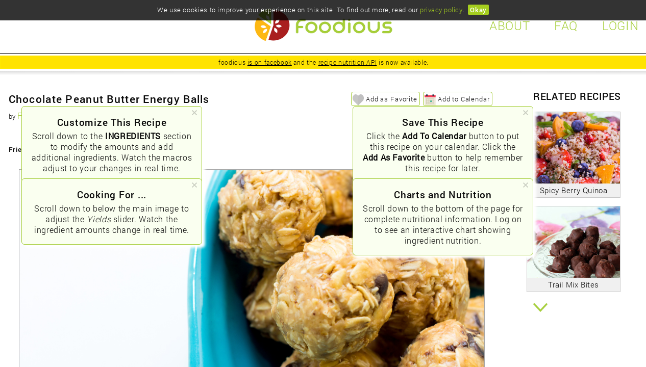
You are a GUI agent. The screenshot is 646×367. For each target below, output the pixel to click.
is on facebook (269, 62)
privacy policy (441, 9)
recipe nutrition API (347, 62)
